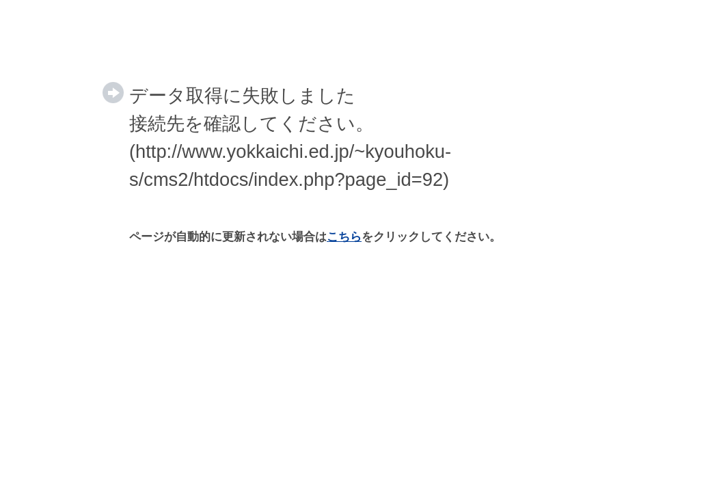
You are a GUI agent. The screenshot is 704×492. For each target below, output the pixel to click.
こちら (344, 236)
